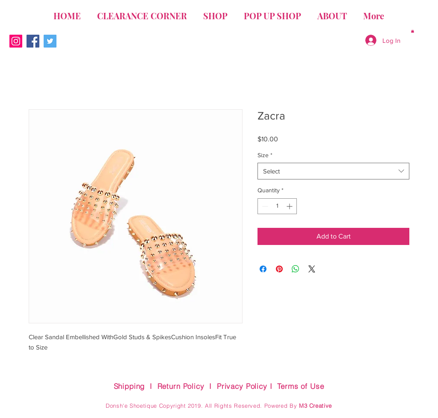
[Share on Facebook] (263, 269)
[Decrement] (264, 206)
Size (264, 155)
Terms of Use (300, 386)
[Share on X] (312, 269)
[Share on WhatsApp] (295, 269)
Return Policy (180, 386)
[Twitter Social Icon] (50, 41)
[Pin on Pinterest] (279, 269)
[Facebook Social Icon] (33, 41)
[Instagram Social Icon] (15, 41)
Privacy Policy (242, 386)
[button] (412, 31)
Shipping (129, 386)
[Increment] (290, 206)
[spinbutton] (277, 206)
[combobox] (333, 171)
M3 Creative (315, 405)
